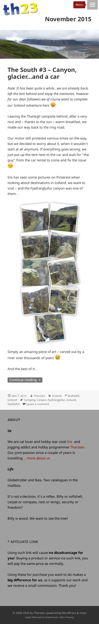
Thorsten (39, 396)
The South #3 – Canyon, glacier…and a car (42, 73)
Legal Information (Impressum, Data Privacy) (49, 617)
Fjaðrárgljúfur (56, 400)
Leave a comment (37, 404)
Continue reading (25, 379)
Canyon (41, 400)
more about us (38, 458)
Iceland (56, 396)
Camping (29, 400)
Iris (69, 441)
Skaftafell (13, 404)
